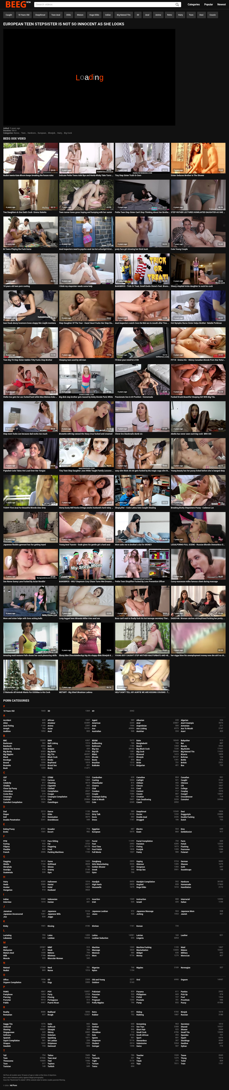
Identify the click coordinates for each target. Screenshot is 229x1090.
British (184, 763)
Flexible (6, 849)
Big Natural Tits (124, 15)
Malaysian (7, 950)
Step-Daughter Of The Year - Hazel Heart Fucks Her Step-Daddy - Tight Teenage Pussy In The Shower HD (86, 323)
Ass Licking (141, 728)
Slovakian (96, 1032)
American (96, 723)
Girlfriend (52, 864)
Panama (140, 992)
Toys (138, 1064)
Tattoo (50, 1055)
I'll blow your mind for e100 (127, 360)
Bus (182, 765)
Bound (6, 763)
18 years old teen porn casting (16, 286)
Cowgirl (184, 794)
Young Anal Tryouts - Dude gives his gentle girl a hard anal (84, 545)
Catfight (139, 780)
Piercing (7, 997)
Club (94, 788)
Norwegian (185, 968)
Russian (184, 1015)
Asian (50, 728)
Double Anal (141, 817)
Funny (139, 852)
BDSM (94, 740)
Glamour (140, 864)
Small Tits (185, 1032)
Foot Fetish (97, 849)
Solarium (52, 1035)
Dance (50, 811)
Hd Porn (13, 1085)
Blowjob (51, 133)
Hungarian (7, 890)
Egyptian (96, 829)
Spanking (52, 1038)
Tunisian (7, 1066)
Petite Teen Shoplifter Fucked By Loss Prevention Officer (140, 581)
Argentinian (141, 726)
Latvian (139, 935)
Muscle (6, 958)
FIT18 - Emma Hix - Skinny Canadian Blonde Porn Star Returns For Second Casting (198, 360)
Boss (138, 760)
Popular (208, 4)
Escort (50, 832)
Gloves (51, 867)
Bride (138, 763)
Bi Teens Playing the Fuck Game (17, 249)
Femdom (140, 844)
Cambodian (97, 777)
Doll (5, 817)
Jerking (139, 914)
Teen (23, 133)
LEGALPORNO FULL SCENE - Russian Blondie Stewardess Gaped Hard (198, 545)
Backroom (7, 743)
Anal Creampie (187, 723)
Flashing (184, 847)
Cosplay (184, 791)
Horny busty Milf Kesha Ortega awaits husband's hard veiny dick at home (86, 508)
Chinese (184, 783)
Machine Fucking (143, 947)
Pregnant (96, 1000)
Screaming (141, 1024)
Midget (139, 953)
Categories (194, 4)
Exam (138, 832)
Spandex (184, 1035)
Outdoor (95, 982)
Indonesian (52, 899)
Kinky (5, 926)
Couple (95, 794)
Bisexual (140, 754)
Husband (52, 890)
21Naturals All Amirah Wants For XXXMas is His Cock (26, 692)
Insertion (96, 899)
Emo (183, 829)
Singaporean (8, 1032)
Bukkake (96, 765)
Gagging (7, 861)
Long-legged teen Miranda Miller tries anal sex (79, 618)
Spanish (6, 1038)
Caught (9, 15)
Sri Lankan (52, 1040)
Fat (49, 844)
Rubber (95, 1015)
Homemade (186, 884)
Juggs (50, 917)
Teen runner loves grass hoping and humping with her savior (85, 212)
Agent (94, 720)
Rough (50, 1015)
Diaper (6, 814)
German (184, 861)
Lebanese (7, 938)
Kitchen (95, 926)
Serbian (95, 1027)
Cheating (52, 783)
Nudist (6, 970)
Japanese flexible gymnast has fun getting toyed (24, 545)
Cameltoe (140, 777)
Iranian (51, 902)
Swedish (7, 1046)
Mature (80, 15)
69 (93, 711)
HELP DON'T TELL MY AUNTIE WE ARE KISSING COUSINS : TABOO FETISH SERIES (142, 692)
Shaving (6, 1029)
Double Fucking (187, 817)
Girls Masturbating (100, 864)
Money (139, 956)
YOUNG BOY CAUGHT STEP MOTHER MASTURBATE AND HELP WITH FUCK (142, 655)
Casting (95, 780)
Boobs (50, 760)
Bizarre (184, 754)
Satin (50, 1024)
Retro (169, 15)
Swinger (95, 1046)
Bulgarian (140, 765)
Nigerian (96, 968)
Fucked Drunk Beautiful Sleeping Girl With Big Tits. (193, 397)
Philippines (141, 994)
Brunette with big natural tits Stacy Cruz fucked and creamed (85, 434)
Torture (95, 1064)
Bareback (7, 746)
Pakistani (96, 992)
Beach (139, 746)
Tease (183, 1055)
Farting (6, 844)
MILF (5, 947)
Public (6, 1003)
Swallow (184, 1043)
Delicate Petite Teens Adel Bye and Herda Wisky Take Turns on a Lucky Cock (86, 175)
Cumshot (185, 799)
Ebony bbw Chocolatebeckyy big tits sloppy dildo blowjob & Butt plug (86, 655)
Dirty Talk (96, 814)
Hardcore (32, 133)
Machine (96, 947)
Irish (94, 902)
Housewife (96, 887)
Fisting (139, 847)
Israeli (139, 902)
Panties (184, 992)
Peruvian (96, 994)
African (51, 720)
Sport (138, 1038)
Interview (7, 902)
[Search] (177, 5)
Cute (94, 802)
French (6, 852)
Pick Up (184, 994)
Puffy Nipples (98, 1003)
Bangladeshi (141, 743)
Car (4, 780)
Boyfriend (52, 763)
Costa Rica (8, 794)
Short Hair (140, 1029)
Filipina (6, 847)
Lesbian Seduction (100, 938)
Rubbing (140, 1015)
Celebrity (7, 783)
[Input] (107, 4)
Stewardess (141, 1040)
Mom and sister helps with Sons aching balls (22, 618)
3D (138, 15)
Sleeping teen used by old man (72, 360)
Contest (139, 791)
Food (50, 849)
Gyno (94, 872)
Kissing (51, 926)
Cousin (213, 15)
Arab (94, 726)
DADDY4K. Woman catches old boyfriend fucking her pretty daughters (198, 618)
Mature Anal (8, 953)
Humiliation (186, 887)
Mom (94, 956)
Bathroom (96, 746)
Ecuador (51, 829)
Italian (183, 902)
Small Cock (141, 1032)
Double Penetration (11, 820)
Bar (182, 743)
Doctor (139, 814)
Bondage (7, 760)
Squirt (183, 1038)
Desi (201, 15)
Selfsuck (51, 1027)
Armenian (185, 726)
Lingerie (140, 938)
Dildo (68, 15)
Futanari (184, 852)
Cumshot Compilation (12, 802)
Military (184, 953)
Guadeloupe (186, 870)
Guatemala (8, 872)
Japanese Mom (187, 911)
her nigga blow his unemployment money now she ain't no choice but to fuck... (198, 655)
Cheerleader (97, 783)
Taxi (94, 1055)
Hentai (50, 884)
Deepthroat (40, 15)
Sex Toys (140, 1027)
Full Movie (96, 852)
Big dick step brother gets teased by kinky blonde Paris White (86, 397)
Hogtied (139, 884)
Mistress (51, 956)
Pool (183, 997)
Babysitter (185, 740)
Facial (94, 841)
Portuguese (53, 1000)
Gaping (139, 861)
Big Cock (68, 133)
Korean (139, 926)
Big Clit (95, 751)
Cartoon (51, 780)
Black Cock (52, 757)
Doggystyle (186, 814)
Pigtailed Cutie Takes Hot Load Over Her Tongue (24, 471)
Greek (94, 870)
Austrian (140, 731)
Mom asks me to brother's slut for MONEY (133, 545)
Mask (50, 950)
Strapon (6, 1043)
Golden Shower (98, 867)
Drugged (140, 820)
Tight (94, 1061)
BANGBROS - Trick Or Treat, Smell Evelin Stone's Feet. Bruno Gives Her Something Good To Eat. (142, 286)
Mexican (96, 953)
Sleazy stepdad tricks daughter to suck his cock (192, 286)
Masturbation (142, 950)
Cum (50, 799)
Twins (94, 1066)
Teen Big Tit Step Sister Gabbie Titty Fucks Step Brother (27, 360)
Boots (94, 760)
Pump (139, 1003)
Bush (5, 768)
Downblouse (53, 820)
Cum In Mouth (98, 799)
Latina (94, 935)
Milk (5, 956)
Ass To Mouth (187, 728)
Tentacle (96, 1058)
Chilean (139, 783)
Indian (108, 15)
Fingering (52, 847)
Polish (139, 997)
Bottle (183, 760)
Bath (50, 746)
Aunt (50, 731)
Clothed (51, 788)
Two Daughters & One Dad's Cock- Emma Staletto (24, 212)
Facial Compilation (144, 841)
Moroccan (185, 956)
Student (95, 1043)
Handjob (95, 882)
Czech (139, 802)
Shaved (184, 1027)
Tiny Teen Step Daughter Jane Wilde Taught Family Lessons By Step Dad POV (86, 471)
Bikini (94, 754)
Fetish (183, 844)
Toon (191, 15)
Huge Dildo (94, 15)
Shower (184, 1029)
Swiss (139, 1046)
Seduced (7, 1027)
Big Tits (51, 754)
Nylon (94, 970)
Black (5, 757)
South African (142, 1035)
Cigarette (52, 786)
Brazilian (96, 763)
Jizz (5, 917)
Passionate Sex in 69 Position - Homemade (134, 397)
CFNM (50, 777)
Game (50, 861)
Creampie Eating (99, 797)
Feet (94, 844)
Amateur (51, 723)
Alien (5, 723)
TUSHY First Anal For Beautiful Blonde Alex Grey (24, 508)
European (42, 133)
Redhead (51, 1012)
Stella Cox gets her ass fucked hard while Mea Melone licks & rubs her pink (30, 397)
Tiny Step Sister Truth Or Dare (128, 175)
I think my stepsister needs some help (75, 286)
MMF (50, 947)
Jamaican (7, 911)
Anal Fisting (8, 726)
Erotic (5, 832)
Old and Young (98, 980)
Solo (94, 1035)
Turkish (51, 1066)
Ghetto (6, 864)
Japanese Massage (144, 911)
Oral (138, 980)
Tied (50, 1061)
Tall (4, 1055)
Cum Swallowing (143, 799)
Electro (139, 829)
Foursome (185, 849)
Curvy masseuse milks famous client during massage (194, 581)
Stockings (185, 1040)
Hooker (6, 887)
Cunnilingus (53, 802)
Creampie (7, 797)
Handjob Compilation (145, 882)
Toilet (183, 1061)
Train (183, 1064)
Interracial (185, 899)
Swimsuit (52, 1046)
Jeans (94, 914)
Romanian (7, 1015)
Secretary (185, 1024)
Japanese (52, 911)
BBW (50, 740)
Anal (147, 15)
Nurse (16, 133)
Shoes (95, 1029)
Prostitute (185, 1000)
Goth (183, 867)
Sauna (95, 1024)
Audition (7, 731)
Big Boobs (185, 749)
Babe (138, 740)
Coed (138, 788)
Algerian (184, 720)
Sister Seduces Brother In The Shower (187, 175)
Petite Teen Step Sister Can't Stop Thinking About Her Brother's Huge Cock (142, 212)
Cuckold (6, 799)
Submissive (141, 1043)
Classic (139, 786)
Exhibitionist (186, 832)
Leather (184, 935)
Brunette (7, 765)
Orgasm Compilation (12, 982)
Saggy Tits (8, 1024)
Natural (6, 968)
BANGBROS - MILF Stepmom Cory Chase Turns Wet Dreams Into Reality (86, 581)
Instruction (141, 899)
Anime (158, 15)
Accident (7, 720)
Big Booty (7, 751)
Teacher (140, 1055)
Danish (95, 811)
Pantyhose (8, 994)
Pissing (51, 997)
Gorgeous (140, 867)
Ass (93, 728)
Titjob (138, 1061)
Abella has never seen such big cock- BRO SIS (191, 434)
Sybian (184, 1046)
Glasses (184, 864)
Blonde (95, 757)
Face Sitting (53, 841)
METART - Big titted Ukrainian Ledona (75, 692)
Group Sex (141, 870)
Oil (49, 980)
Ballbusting (97, 743)
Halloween (52, 882)
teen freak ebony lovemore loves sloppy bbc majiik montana (29, 323)
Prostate (140, 1000)
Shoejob (51, 1029)
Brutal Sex (52, 765)
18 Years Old (23, 15)
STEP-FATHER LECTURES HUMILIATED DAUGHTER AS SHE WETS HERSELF (198, 212)
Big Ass (95, 749)
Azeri (183, 731)
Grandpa (7, 870)
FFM (5, 841)
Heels (5, 884)
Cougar (51, 794)
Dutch (183, 820)
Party (50, 994)
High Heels (97, 884)
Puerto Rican (53, 1003)
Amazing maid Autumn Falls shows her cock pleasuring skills (30, 655)
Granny (51, 870)
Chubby (6, 786)
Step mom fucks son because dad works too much (25, 434)
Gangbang (96, 861)
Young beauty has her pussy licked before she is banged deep (198, 471)
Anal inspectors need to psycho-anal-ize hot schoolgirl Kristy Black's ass (86, 249)
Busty (50, 768)
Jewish (184, 914)
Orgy (50, 982)
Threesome (8, 1061)
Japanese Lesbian (100, 911)
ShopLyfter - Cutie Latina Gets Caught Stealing (135, 508)
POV (50, 992)
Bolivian (184, 757)
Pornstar (7, 1000)
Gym (50, 872)
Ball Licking (53, 743)
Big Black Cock (143, 749)
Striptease (52, 1043)
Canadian (185, 777)
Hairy (180, 15)
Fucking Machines (56, 852)
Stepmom (96, 1040)
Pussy (183, 1003)
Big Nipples (8, 754)
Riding (139, 1012)
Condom (95, 791)
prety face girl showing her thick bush (131, 249)
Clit (182, 786)
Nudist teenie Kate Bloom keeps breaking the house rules (28, 175)
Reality (6, 1012)
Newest (221, 4)
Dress (94, 820)
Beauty (184, 746)
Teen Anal (55, 15)
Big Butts (52, 751)
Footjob (139, 849)
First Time (96, 847)
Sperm (95, 1038)
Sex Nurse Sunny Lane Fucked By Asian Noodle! (24, 581)
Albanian (140, 720)
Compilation (53, 791)
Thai (138, 1058)
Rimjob (184, 1012)
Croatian (140, 797)
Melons (51, 953)
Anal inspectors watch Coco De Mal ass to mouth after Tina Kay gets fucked (142, 323)
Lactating (7, 935)
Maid (183, 947)
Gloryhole (7, 867)
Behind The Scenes (11, 749)
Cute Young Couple (179, 249)
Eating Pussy (9, 829)
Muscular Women (55, 958)
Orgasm (184, 980)
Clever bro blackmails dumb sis (128, 434)
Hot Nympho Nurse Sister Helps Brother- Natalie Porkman (196, 323)
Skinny (51, 1032)
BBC (5, 740)
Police (95, 997)
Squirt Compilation (11, 1040)
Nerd (50, 968)
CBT (5, 777)
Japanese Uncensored (13, 914)
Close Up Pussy (10, 788)
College (184, 788)
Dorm (94, 817)
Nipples (139, 968)
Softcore (7, 1035)
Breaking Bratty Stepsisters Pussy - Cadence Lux (192, 508)
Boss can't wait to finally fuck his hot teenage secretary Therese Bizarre (142, 618)
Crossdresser (187, 797)
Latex (50, 935)
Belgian (51, 749)
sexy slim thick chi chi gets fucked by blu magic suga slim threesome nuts (142, 471)
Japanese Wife (54, 914)
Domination (53, 817)
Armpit (6, 728)
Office (5, 980)
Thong (184, 1058)
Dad (5, 811)
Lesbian (51, 938)
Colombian (8, 791)
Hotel (50, 887)
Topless (51, 1064)
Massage (96, 950)
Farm (183, 841)
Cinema (95, 786)
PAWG (6, 992)
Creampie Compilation (57, 797)
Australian (96, 731)
